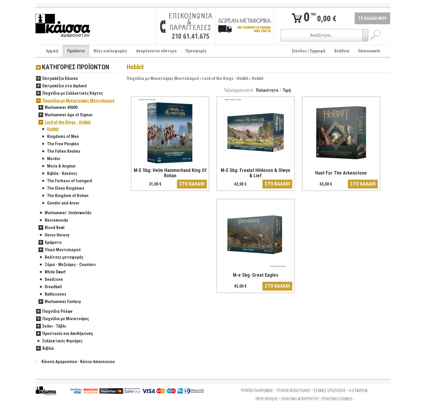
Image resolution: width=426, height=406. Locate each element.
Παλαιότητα (267, 90)
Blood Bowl (51, 228)
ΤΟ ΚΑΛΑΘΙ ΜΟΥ (372, 18)
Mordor (50, 159)
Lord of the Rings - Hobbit (225, 78)
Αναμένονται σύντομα (156, 51)
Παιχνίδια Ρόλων (54, 311)
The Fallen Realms (60, 151)
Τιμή (287, 90)
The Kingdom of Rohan (64, 196)
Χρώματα (50, 242)
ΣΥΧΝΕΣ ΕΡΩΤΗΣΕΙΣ (330, 390)
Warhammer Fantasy (59, 301)
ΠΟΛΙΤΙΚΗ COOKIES (337, 399)
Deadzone (50, 279)
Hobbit (257, 78)
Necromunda (53, 220)
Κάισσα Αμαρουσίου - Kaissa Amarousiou (78, 361)
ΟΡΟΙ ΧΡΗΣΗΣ (267, 399)
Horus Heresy (53, 235)
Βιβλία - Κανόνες (59, 173)
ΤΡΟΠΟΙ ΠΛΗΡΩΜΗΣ (257, 390)
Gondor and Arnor (60, 203)
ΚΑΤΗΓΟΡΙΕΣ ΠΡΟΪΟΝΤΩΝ (75, 67)
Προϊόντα (76, 51)
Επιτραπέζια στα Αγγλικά (61, 86)
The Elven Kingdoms (62, 188)
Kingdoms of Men (60, 136)
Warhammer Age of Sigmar (65, 115)
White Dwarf (52, 272)
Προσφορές (195, 51)
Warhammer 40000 (58, 107)
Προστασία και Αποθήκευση (64, 333)
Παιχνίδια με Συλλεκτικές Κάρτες (69, 93)
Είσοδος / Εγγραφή (308, 51)
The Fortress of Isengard (66, 181)
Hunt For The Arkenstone (341, 173)
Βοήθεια (341, 51)
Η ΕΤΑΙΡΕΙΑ (358, 390)
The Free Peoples (60, 144)
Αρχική (52, 51)
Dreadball (50, 287)
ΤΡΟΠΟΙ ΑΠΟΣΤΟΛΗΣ (293, 390)
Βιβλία (45, 348)
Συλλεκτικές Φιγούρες (59, 341)
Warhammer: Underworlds (64, 213)
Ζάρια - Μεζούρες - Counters (67, 265)
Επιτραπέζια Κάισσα (57, 78)
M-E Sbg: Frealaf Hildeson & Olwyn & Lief (255, 172)
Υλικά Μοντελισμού (59, 250)
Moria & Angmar (58, 166)
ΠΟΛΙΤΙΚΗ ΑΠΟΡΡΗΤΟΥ (300, 399)
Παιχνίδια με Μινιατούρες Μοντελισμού (163, 78)
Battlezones (52, 294)
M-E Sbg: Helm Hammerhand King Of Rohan (170, 172)
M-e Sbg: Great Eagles (255, 275)
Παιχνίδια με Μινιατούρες (62, 319)
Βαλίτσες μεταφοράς (60, 257)
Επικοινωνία (369, 51)
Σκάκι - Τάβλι (51, 326)
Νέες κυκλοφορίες (110, 51)
